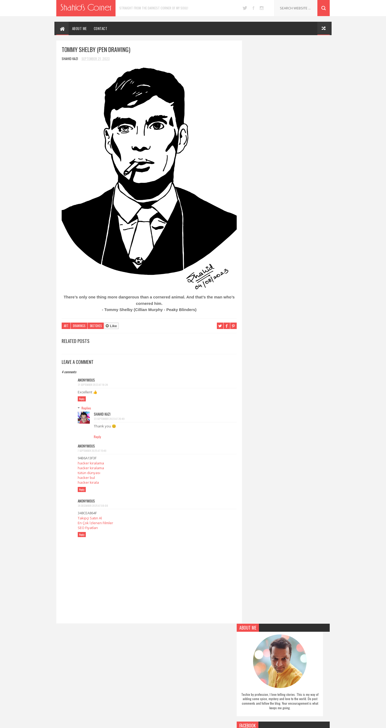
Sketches (96, 321)
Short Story (161, 687)
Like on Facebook (288, 212)
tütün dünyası (89, 468)
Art (66, 321)
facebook (253, 8)
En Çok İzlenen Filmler (95, 518)
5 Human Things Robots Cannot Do (296, 668)
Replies (86, 403)
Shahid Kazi (102, 409)
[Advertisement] (287, 435)
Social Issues (161, 695)
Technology (161, 703)
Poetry (157, 670)
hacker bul (86, 473)
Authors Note (162, 644)
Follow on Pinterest (288, 225)
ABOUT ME (79, 28)
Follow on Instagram (288, 238)
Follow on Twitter (288, 200)
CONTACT (100, 28)
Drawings (79, 321)
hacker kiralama (91, 458)
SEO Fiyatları (88, 523)
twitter (245, 8)
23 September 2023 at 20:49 (109, 414)
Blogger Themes (217, 721)
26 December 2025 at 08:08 (93, 501)
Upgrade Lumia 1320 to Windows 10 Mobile (295, 647)
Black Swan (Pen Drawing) (289, 691)
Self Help (159, 678)
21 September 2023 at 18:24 (93, 380)
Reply (81, 394)
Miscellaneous (162, 661)
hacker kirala (88, 477)
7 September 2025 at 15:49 (92, 446)
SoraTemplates (187, 721)
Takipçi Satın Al (90, 513)
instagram (261, 8)
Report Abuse (253, 317)
